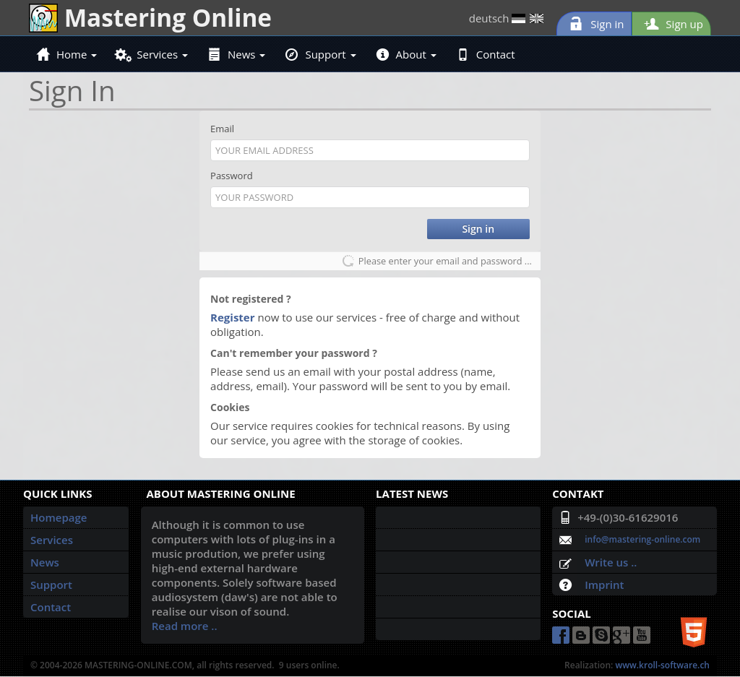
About (406, 54)
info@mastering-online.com (642, 539)
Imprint (604, 584)
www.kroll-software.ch (662, 665)
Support (320, 54)
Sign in (594, 24)
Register (232, 317)
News (236, 54)
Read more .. (185, 625)
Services (152, 54)
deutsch (506, 18)
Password (231, 175)
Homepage (58, 517)
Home (67, 54)
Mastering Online (150, 17)
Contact (486, 54)
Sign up (671, 24)
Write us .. (611, 562)
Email (222, 128)
